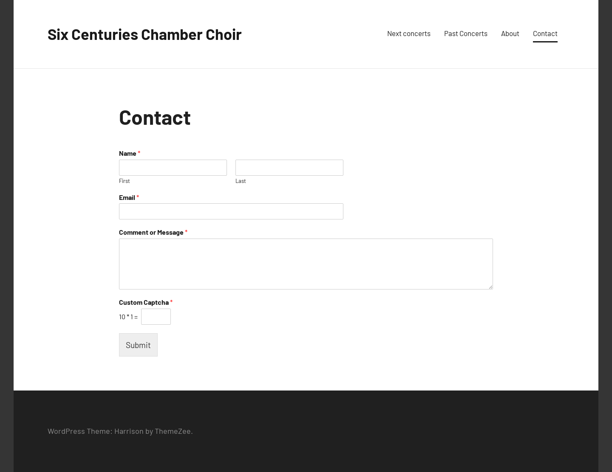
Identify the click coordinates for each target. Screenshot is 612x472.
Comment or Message (153, 232)
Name (129, 153)
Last (240, 180)
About (510, 33)
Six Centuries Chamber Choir (145, 34)
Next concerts (409, 33)
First (124, 180)
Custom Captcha (146, 302)
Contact (545, 33)
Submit (138, 345)
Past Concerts (465, 33)
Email (129, 197)
